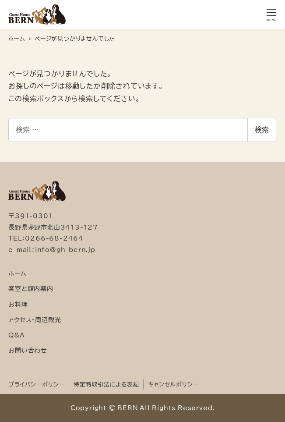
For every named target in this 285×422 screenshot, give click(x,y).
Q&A (16, 335)
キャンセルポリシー (173, 384)
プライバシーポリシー (36, 384)
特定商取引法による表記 (106, 384)
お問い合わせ (27, 350)
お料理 (18, 304)
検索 (262, 129)
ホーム (17, 273)
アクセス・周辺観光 (34, 319)
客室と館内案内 (30, 288)
